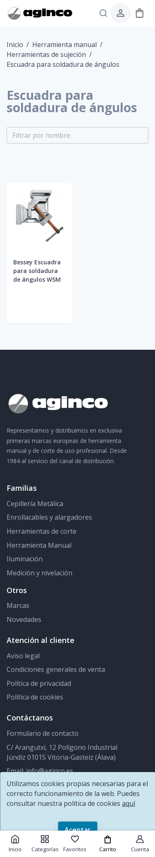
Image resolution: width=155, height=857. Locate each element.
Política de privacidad (39, 683)
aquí (128, 803)
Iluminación (25, 558)
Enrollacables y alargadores (49, 517)
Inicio (15, 44)
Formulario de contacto (43, 733)
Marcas (18, 605)
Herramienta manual (64, 44)
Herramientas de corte (41, 531)
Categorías (45, 843)
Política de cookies (35, 697)
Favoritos (74, 843)
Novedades (24, 619)
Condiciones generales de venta (56, 669)
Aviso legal (23, 655)
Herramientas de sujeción (46, 54)
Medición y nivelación (39, 572)
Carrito (107, 844)
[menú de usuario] (120, 13)
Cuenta (140, 843)
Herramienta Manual (39, 545)
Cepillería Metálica (35, 503)
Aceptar (77, 830)
